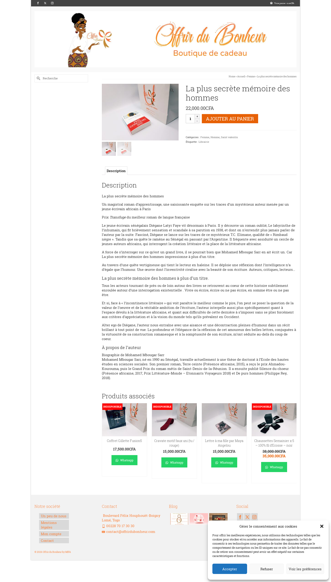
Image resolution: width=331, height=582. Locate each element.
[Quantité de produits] (190, 118)
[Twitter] (45, 3)
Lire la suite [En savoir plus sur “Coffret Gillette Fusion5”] (124, 472)
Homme (215, 137)
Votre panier (282, 3)
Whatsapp (124, 460)
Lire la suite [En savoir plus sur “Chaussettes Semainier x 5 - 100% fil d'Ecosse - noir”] (274, 479)
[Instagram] (52, 3)
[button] (322, 526)
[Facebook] (38, 3)
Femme (204, 137)
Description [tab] (116, 170)
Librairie (204, 141)
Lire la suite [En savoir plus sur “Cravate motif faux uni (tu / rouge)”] (174, 475)
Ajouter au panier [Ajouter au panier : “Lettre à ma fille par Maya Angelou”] (224, 477)
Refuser (266, 569)
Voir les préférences (305, 569)
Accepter (229, 569)
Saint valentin (229, 137)
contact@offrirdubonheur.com (128, 531)
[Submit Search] (37, 78)
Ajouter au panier (230, 119)
